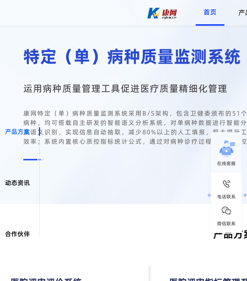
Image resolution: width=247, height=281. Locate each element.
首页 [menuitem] (210, 12)
